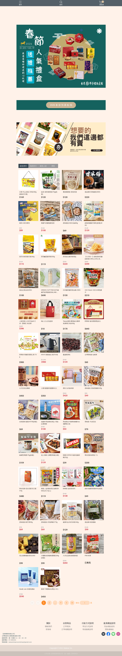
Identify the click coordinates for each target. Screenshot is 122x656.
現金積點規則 (109, 626)
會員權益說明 (109, 623)
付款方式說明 (88, 623)
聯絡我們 (48, 626)
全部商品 (67, 623)
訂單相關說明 (67, 629)
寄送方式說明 (87, 626)
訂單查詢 (66, 626)
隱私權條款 (109, 629)
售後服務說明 (87, 629)
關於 (48, 623)
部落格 (48, 629)
